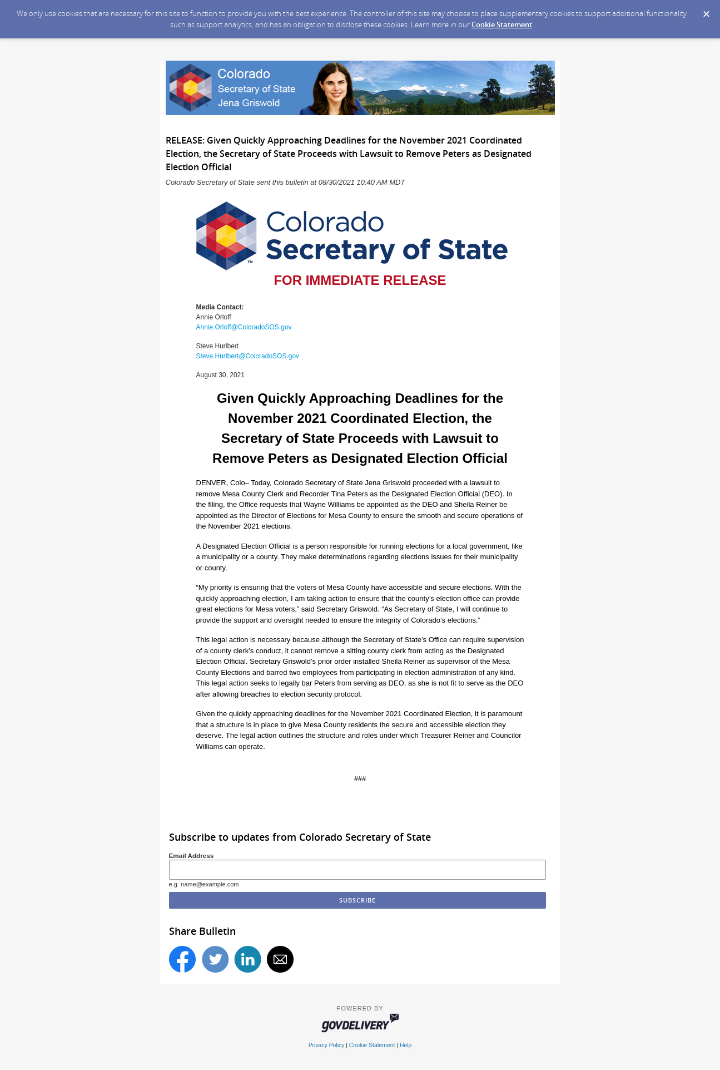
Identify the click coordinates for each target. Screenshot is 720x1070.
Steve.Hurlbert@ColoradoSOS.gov (248, 356)
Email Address (191, 855)
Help (405, 1045)
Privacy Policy (327, 1045)
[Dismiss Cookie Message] (706, 10)
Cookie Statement (501, 24)
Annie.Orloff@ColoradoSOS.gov (244, 327)
